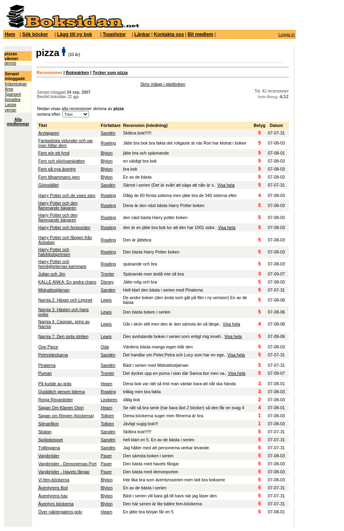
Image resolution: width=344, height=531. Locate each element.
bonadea (12, 99)
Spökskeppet (50, 439)
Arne (9, 89)
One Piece (48, 346)
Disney (107, 282)
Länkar (142, 34)
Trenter (107, 274)
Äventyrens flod (52, 487)
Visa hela (226, 185)
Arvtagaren (48, 133)
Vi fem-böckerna (53, 479)
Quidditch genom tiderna (61, 391)
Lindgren (109, 399)
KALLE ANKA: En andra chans (67, 282)
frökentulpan (16, 84)
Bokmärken (77, 72)
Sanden (108, 290)
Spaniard (13, 94)
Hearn (106, 383)
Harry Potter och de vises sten (66, 195)
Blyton (107, 153)
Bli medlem (200, 34)
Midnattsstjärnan (53, 290)
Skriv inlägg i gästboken (162, 84)
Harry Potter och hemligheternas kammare (62, 264)
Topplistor (114, 34)
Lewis (106, 300)
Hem (10, 34)
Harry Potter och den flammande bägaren (57, 205)
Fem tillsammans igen (59, 177)
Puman (45, 373)
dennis (10, 63)
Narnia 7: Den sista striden (63, 336)
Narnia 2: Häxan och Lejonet (65, 300)
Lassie (10, 105)
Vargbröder (48, 455)
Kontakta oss (169, 34)
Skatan (44, 431)
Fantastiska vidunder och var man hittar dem (65, 143)
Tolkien (107, 415)
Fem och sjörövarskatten (61, 161)
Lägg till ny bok (74, 34)
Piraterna (46, 365)
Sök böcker (35, 34)
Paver (106, 455)
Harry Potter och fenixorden (64, 227)
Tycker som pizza (110, 72)
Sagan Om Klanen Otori (60, 407)
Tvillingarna (49, 447)
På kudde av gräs (54, 383)
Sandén (108, 133)
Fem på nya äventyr (57, 169)
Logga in (286, 34)
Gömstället (48, 185)
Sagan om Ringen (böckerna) (66, 415)
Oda (105, 346)
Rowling (108, 143)
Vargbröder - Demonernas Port (67, 463)
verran (10, 110)
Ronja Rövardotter (55, 399)
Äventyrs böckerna (55, 503)
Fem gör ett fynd (53, 153)
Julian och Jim (51, 274)
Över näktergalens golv (60, 511)
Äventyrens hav (52, 495)
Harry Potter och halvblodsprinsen (54, 252)
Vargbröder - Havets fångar (63, 471)
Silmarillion (48, 423)
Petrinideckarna (53, 354)
